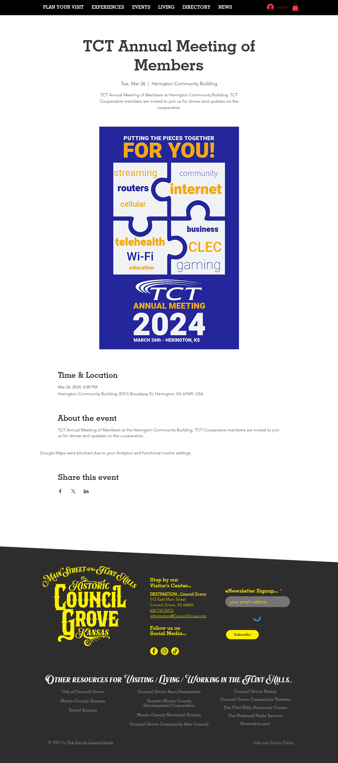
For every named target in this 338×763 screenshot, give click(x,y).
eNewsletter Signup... (251, 590)
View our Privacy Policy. (273, 742)
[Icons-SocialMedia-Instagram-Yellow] (164, 651)
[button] (108, 7)
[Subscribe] (242, 634)
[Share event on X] (73, 491)
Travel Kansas (83, 710)
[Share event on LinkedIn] (86, 491)
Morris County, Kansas (82, 700)
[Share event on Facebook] (60, 491)
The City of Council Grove (90, 742)
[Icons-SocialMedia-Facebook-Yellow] (154, 651)
